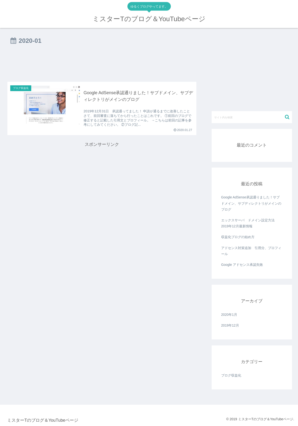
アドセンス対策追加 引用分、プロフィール (251, 251)
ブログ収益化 (231, 375)
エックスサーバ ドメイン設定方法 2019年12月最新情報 (249, 223)
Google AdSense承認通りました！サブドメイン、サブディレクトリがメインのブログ (251, 203)
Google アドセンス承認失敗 (242, 265)
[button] (287, 117)
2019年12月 (230, 325)
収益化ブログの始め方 (238, 237)
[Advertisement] (101, 65)
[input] (252, 117)
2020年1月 (229, 315)
